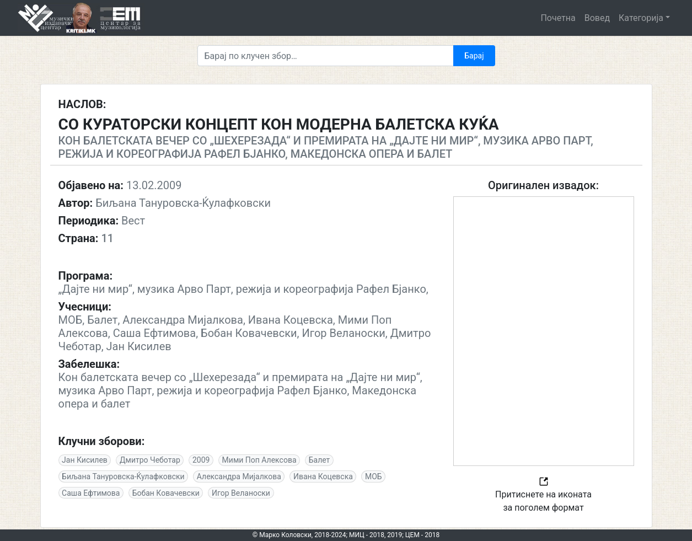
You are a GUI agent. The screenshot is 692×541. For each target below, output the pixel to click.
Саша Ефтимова (91, 493)
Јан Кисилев (85, 460)
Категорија (641, 18)
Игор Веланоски (241, 493)
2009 (201, 460)
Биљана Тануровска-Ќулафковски (123, 476)
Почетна (557, 18)
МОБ (373, 476)
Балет (319, 460)
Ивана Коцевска (323, 476)
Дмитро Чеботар (150, 460)
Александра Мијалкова (239, 476)
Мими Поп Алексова (259, 460)
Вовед (597, 18)
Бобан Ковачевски (166, 493)
